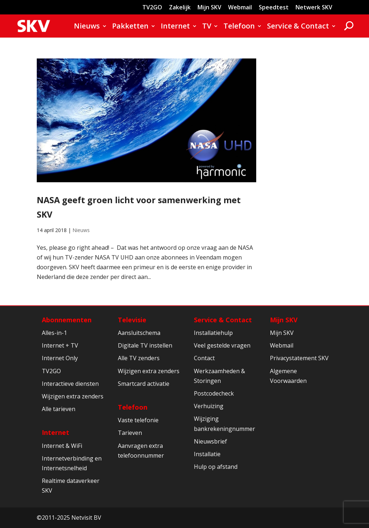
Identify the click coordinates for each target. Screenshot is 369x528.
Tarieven (130, 433)
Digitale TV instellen (145, 345)
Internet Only (60, 358)
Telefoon (239, 27)
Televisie (132, 319)
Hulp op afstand (215, 467)
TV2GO (152, 7)
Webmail (240, 7)
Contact (204, 358)
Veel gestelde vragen (222, 345)
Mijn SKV (209, 7)
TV (206, 27)
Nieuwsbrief (210, 441)
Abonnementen (67, 319)
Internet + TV (60, 345)
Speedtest (274, 7)
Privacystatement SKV (299, 358)
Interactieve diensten (70, 384)
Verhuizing (208, 406)
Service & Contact (298, 27)
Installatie (207, 454)
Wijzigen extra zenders (72, 396)
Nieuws (87, 27)
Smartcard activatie (143, 384)
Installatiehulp (213, 333)
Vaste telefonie (138, 420)
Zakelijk (180, 7)
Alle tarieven (58, 409)
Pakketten (130, 27)
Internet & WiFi (62, 446)
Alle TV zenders (139, 358)
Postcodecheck (214, 393)
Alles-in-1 (54, 333)
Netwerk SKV (313, 7)
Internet (175, 27)
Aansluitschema (139, 333)
